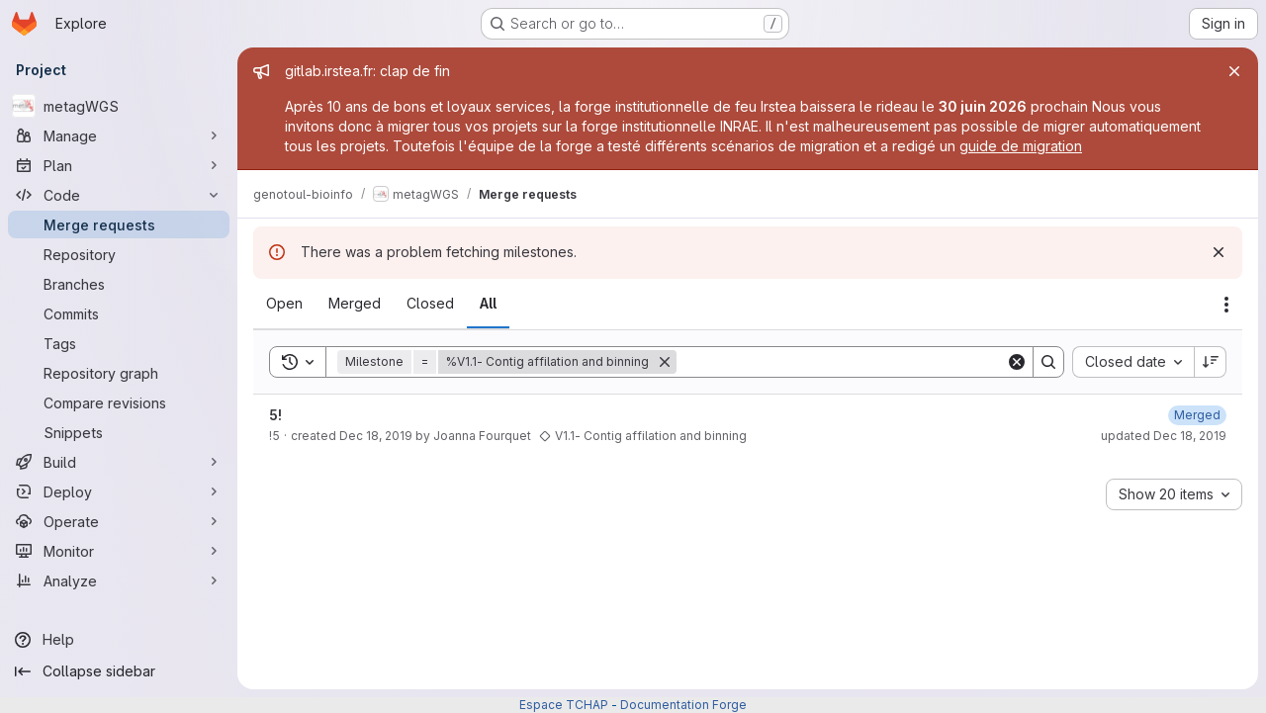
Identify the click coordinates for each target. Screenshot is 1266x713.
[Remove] (665, 362)
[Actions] (1226, 304)
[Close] (1234, 71)
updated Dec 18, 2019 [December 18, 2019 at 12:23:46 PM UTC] (1163, 435)
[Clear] (1017, 362)
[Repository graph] (118, 373)
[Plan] (118, 165)
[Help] (118, 640)
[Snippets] (118, 432)
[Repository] (118, 254)
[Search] (841, 362)
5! (275, 414)
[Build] (118, 462)
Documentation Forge (683, 704)
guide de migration (1020, 145)
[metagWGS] (118, 106)
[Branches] (118, 284)
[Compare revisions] (118, 402)
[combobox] (1133, 362)
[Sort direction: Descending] (1210, 362)
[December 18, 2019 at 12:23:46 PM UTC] (1197, 414)
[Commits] (118, 313)
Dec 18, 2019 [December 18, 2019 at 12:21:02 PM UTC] (375, 435)
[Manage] (118, 135)
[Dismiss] (1218, 252)
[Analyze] (118, 580)
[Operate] (118, 521)
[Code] (118, 195)
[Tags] (118, 343)
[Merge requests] (118, 224)
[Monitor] (118, 551)
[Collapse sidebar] (118, 671)
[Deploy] (118, 491)
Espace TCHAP (563, 704)
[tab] (284, 303)
